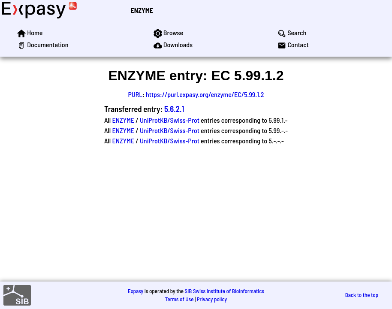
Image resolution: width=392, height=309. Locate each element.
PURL (135, 94)
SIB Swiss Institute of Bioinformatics (224, 291)
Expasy (135, 291)
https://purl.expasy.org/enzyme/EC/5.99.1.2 (205, 94)
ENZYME (142, 10)
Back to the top (361, 294)
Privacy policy (212, 299)
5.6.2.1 (174, 109)
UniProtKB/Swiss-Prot (169, 120)
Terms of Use (179, 299)
